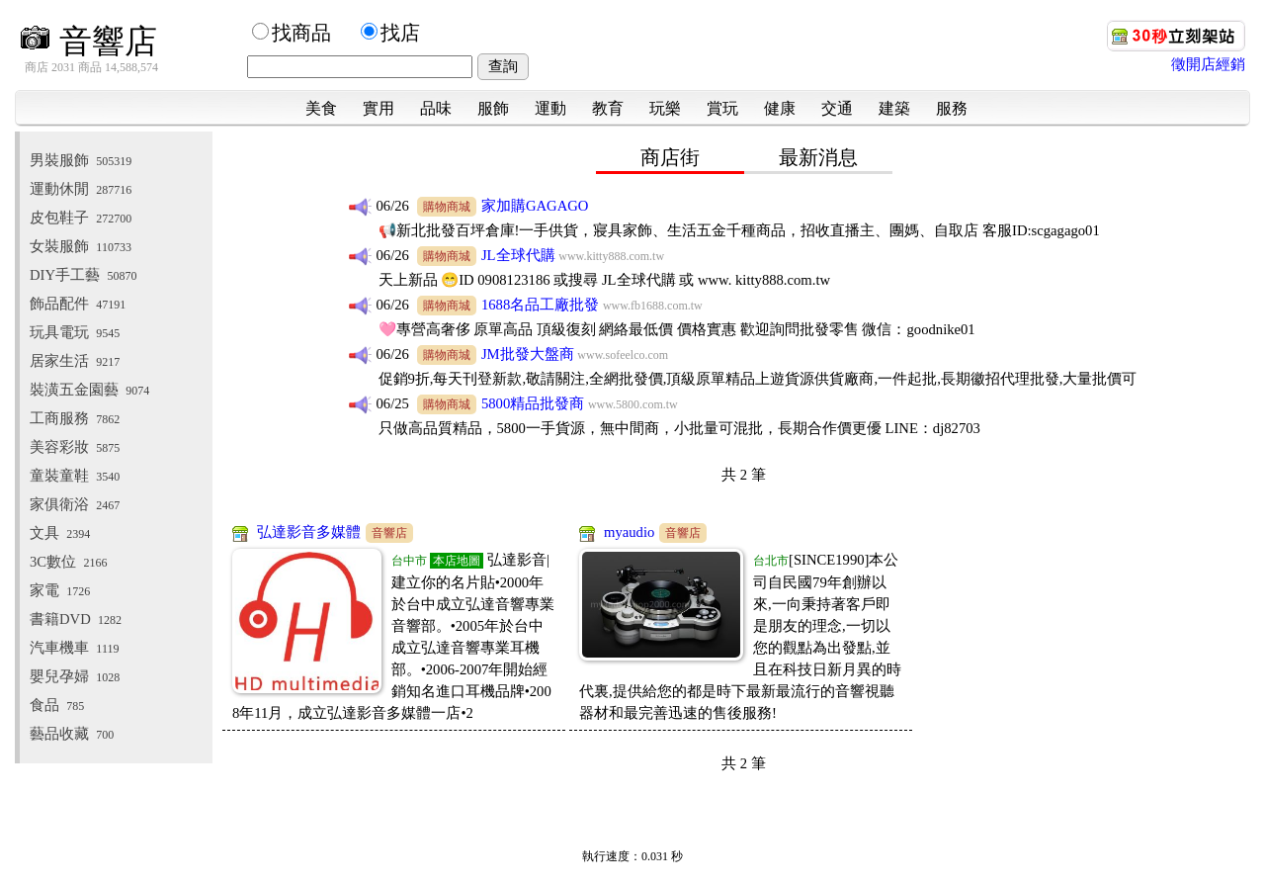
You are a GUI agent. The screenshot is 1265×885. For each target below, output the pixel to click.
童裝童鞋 (75, 476)
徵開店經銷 (1208, 64)
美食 (321, 108)
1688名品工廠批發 (540, 304)
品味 (436, 108)
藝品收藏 (72, 734)
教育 (608, 108)
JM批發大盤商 (527, 354)
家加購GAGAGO (535, 206)
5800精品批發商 (532, 403)
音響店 (88, 41)
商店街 (670, 157)
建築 (894, 108)
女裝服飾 (80, 246)
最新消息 (818, 157)
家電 (60, 590)
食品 (57, 705)
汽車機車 (74, 648)
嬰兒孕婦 (75, 676)
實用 (378, 108)
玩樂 (665, 108)
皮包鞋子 (80, 217)
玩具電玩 (75, 332)
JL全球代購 (518, 255)
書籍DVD (76, 619)
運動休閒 (80, 189)
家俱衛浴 (75, 504)
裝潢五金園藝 (89, 390)
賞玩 (722, 108)
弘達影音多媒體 (309, 532)
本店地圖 (456, 561)
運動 (550, 108)
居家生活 (75, 361)
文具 (60, 533)
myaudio (629, 532)
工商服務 (75, 418)
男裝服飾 (80, 160)
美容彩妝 (75, 447)
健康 (780, 108)
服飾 (493, 108)
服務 (952, 108)
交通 (837, 108)
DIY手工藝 (83, 275)
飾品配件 (78, 303)
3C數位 (68, 562)
